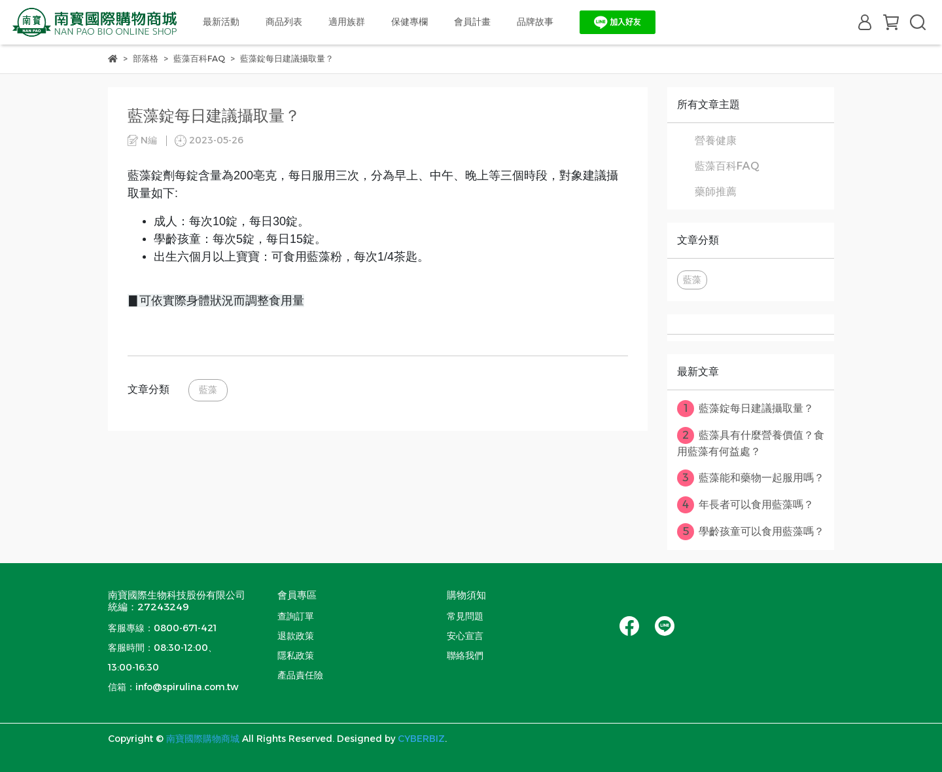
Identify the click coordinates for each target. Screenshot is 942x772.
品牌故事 (535, 22)
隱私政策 (295, 655)
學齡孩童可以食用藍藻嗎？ (750, 531)
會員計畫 (472, 22)
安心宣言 (465, 636)
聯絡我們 (465, 655)
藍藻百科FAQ (727, 166)
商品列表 (284, 22)
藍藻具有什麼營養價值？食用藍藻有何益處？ (750, 442)
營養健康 (716, 140)
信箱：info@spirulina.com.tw (173, 687)
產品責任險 (300, 675)
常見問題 (465, 616)
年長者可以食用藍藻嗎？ (745, 504)
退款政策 (295, 636)
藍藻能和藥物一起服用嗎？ (750, 478)
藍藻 (208, 389)
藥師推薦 (716, 191)
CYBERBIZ (421, 738)
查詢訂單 (295, 616)
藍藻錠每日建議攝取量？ (745, 408)
